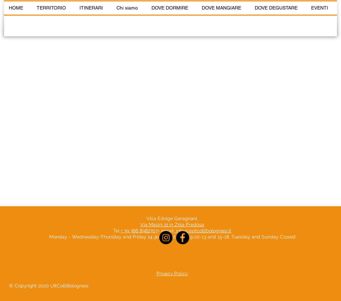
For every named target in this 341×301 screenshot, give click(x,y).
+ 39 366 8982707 (139, 230)
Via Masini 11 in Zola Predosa (172, 224)
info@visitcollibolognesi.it (203, 230)
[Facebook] (182, 237)
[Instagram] (166, 237)
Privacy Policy (172, 273)
